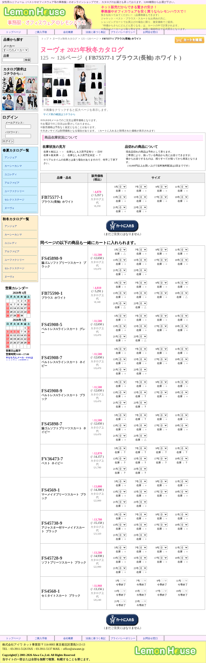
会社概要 (68, 32)
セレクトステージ (14, 199)
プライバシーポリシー (123, 32)
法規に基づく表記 (95, 32)
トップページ (13, 32)
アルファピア (12, 182)
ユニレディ (11, 174)
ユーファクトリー (14, 191)
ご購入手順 (41, 32)
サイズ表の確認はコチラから (59, 114)
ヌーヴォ (9, 208)
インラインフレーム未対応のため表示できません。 (19, 323)
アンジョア (11, 157)
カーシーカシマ (13, 165)
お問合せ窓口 (150, 32)
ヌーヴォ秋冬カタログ (65, 38)
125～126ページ (89, 38)
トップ (45, 38)
